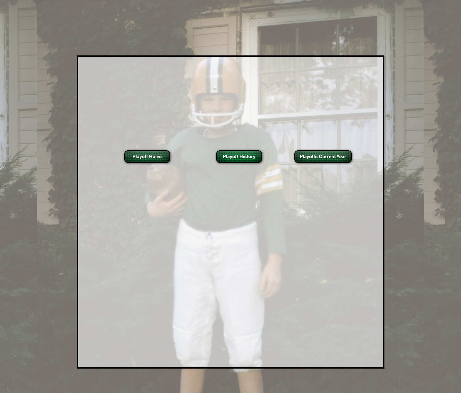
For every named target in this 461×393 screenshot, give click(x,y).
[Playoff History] (239, 156)
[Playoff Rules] (147, 156)
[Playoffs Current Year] (323, 156)
